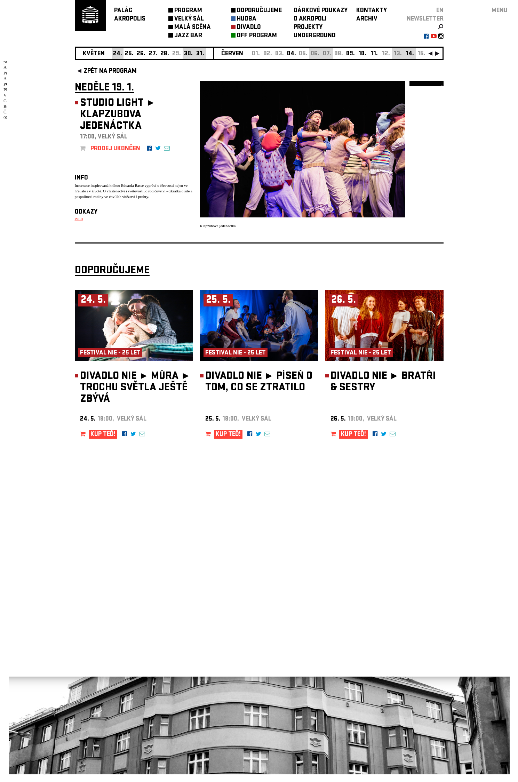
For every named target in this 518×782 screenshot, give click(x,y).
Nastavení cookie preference (102, 687)
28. (164, 54)
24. (117, 54)
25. (129, 54)
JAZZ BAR (188, 36)
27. (153, 54)
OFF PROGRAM (257, 36)
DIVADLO (249, 28)
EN (440, 11)
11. (374, 54)
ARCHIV (366, 19)
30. (188, 54)
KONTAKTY (371, 11)
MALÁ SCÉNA (192, 28)
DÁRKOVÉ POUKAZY (321, 11)
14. (410, 54)
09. (350, 54)
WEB (79, 219)
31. (200, 54)
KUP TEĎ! (102, 442)
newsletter (425, 19)
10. (362, 54)
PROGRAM (188, 11)
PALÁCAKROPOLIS (129, 15)
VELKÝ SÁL (189, 19)
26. (141, 54)
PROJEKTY (308, 28)
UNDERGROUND (315, 36)
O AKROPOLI (310, 19)
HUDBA (246, 19)
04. (291, 54)
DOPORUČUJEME (259, 11)
